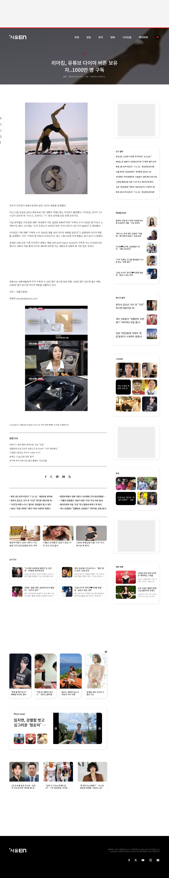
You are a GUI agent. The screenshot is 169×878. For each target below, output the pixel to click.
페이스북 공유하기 (46, 476)
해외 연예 (119, 566)
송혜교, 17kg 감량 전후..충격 (21, 456)
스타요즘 (126, 37)
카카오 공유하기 (57, 476)
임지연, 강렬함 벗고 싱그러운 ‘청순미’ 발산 (30, 725)
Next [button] (99, 728)
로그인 (157, 849)
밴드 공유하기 (69, 476)
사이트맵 (151, 849)
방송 (89, 37)
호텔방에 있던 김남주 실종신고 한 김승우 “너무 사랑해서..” (34, 448)
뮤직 (100, 37)
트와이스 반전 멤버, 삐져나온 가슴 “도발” (26, 444)
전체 (76, 37)
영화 (112, 37)
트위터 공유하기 (51, 476)
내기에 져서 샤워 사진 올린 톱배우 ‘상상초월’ (28, 460)
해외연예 (143, 37)
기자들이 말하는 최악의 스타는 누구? (24, 452)
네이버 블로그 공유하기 (63, 476)
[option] (77, 728)
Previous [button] (55, 728)
